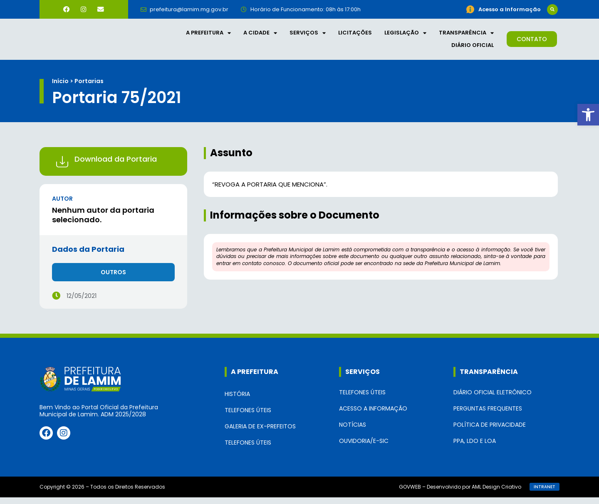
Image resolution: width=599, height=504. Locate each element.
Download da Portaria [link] (115, 165)
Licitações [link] (355, 36)
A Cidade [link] (260, 36)
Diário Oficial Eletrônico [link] (492, 398)
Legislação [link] (405, 36)
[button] (552, 9)
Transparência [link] (466, 36)
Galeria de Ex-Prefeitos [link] (260, 433)
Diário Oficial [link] (472, 48)
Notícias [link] (352, 431)
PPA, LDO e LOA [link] (474, 447)
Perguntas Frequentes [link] (487, 415)
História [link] (237, 400)
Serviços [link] (308, 36)
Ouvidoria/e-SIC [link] (364, 447)
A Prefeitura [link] (208, 36)
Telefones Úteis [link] (248, 417)
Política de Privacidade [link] (489, 431)
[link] (588, 114)
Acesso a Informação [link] (373, 415)
